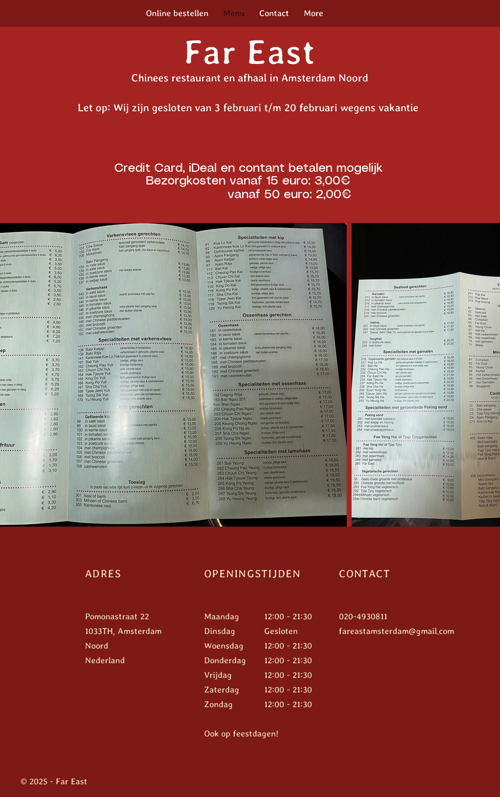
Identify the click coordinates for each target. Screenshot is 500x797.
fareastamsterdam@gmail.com (396, 631)
